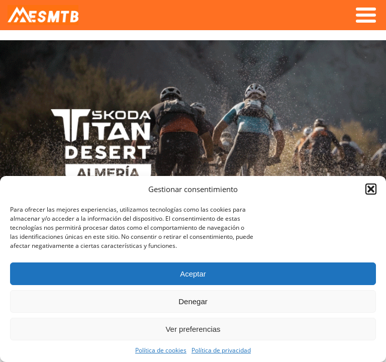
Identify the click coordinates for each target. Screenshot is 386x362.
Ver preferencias (192, 329)
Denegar (193, 301)
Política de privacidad (221, 350)
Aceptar (193, 273)
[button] (371, 189)
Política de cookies (160, 350)
